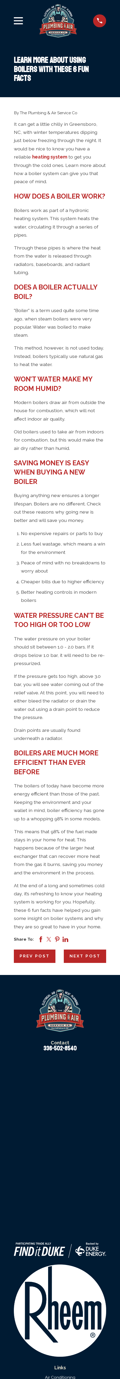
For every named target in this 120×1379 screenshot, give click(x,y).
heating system (49, 157)
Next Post (85, 955)
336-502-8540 (60, 1048)
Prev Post (35, 955)
